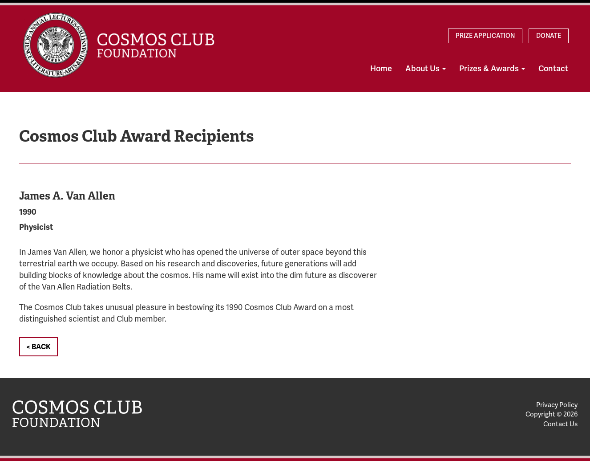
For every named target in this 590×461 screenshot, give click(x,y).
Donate (548, 36)
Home (381, 68)
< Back (38, 347)
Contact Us (560, 424)
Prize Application (485, 36)
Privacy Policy (557, 405)
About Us (425, 68)
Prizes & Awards (492, 68)
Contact (553, 68)
